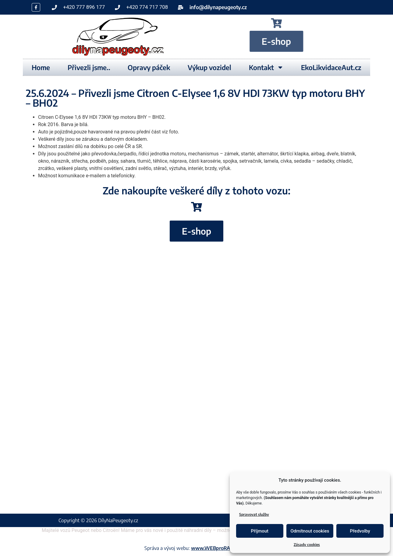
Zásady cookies (307, 544)
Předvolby (360, 531)
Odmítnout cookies (310, 531)
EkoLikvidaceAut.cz (331, 67)
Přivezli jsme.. (89, 67)
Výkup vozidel (209, 67)
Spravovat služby (254, 514)
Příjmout (259, 531)
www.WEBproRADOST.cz (220, 548)
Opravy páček (149, 67)
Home (41, 67)
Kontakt (266, 67)
